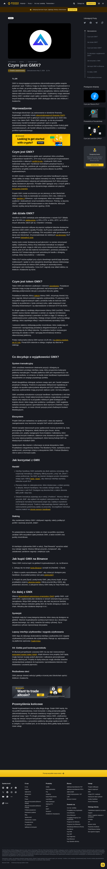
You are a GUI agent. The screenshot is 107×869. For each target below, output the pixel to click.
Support (90, 812)
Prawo (26, 799)
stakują (37, 296)
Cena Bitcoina (71, 812)
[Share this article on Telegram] (96, 23)
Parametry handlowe (93, 826)
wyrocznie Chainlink (20, 189)
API (89, 822)
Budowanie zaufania (30, 812)
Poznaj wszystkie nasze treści (53, 773)
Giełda (47, 787)
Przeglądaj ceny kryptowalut (74, 810)
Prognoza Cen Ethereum (73, 824)
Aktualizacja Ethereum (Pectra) (75, 826)
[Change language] (99, 3)
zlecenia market (34, 582)
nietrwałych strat (27, 237)
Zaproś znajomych (93, 789)
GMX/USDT (49, 575)
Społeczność (28, 817)
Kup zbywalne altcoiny (73, 841)
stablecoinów (30, 220)
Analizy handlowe (93, 799)
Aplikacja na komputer (31, 827)
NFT (47, 806)
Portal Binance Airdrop (94, 829)
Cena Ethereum (71, 815)
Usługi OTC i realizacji (94, 794)
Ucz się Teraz (72, 9)
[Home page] (13, 3)
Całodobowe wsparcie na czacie (97, 810)
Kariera (27, 789)
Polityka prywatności (30, 810)
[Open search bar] (73, 3)
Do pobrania (28, 824)
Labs (68, 796)
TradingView (35, 641)
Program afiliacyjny (93, 787)
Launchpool (49, 799)
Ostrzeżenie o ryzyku (30, 819)
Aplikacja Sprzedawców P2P (74, 787)
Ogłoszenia (28, 791)
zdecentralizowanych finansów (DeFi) (50, 115)
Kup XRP (69, 834)
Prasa (26, 796)
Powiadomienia (29, 822)
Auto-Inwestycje (50, 801)
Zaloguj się (80, 3)
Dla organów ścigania (94, 831)
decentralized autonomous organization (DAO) (36, 596)
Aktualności (28, 794)
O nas (26, 787)
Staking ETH (49, 804)
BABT (47, 809)
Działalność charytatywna (53, 814)
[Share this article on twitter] (85, 23)
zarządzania (54, 286)
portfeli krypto (37, 161)
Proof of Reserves (93, 801)
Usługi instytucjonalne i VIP (74, 794)
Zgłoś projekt (70, 791)
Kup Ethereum (71, 839)
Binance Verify (92, 824)
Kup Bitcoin (70, 829)
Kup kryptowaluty (50, 789)
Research (48, 811)
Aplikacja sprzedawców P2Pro (75, 789)
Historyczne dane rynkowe (95, 796)
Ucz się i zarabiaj (71, 808)
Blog (26, 815)
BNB (89, 791)
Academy (48, 794)
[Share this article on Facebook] (91, 23)
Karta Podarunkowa (51, 796)
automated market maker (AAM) (24, 654)
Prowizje (90, 819)
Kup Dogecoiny (71, 836)
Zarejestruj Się (95, 165)
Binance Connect (71, 799)
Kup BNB (69, 831)
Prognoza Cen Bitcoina (73, 822)
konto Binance (36, 568)
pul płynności (61, 235)
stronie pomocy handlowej (40, 509)
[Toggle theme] (103, 3)
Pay (47, 791)
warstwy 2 (21, 198)
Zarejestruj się (91, 3)
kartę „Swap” (35, 479)
